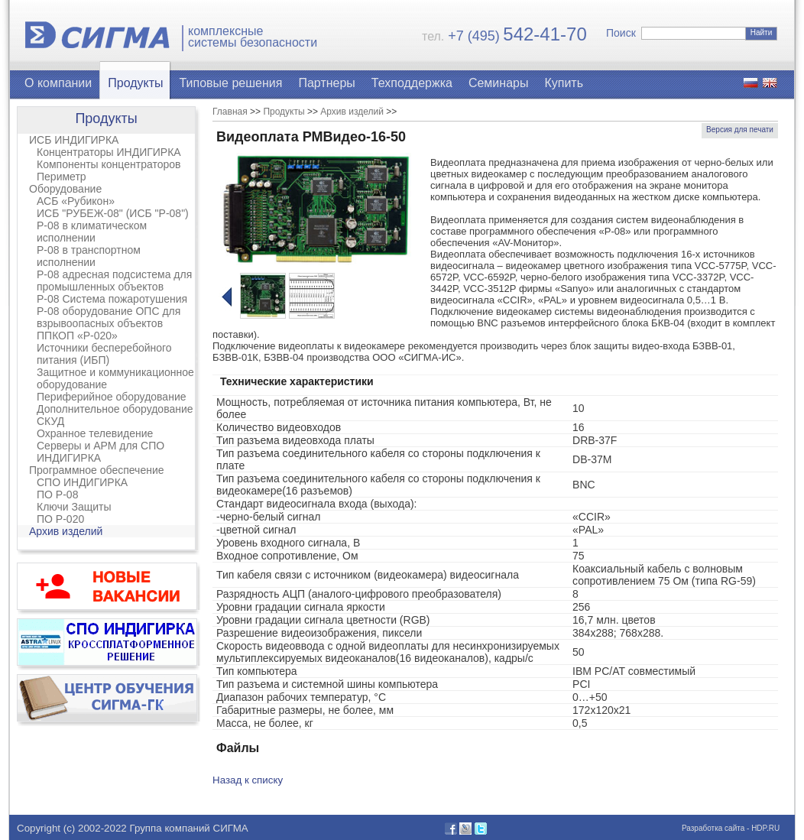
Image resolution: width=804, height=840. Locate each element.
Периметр (61, 176)
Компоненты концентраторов (108, 164)
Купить (563, 82)
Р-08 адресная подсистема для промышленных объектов (114, 280)
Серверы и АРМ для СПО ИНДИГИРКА (100, 451)
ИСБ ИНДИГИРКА (73, 140)
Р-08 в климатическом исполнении (92, 231)
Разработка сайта (713, 828)
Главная (230, 111)
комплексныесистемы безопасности (252, 37)
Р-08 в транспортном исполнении (89, 256)
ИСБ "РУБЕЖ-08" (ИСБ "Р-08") (113, 213)
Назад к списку (247, 780)
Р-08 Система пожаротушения (112, 299)
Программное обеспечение (96, 470)
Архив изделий (65, 531)
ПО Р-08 (57, 494)
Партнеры (326, 82)
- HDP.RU (762, 828)
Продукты (135, 82)
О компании (58, 82)
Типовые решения (231, 82)
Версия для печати (739, 129)
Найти (762, 32)
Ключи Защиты (74, 507)
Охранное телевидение (95, 433)
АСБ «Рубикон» (76, 201)
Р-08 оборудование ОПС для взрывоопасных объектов (108, 317)
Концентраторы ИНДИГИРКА (109, 152)
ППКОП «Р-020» (77, 335)
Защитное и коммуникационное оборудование (115, 378)
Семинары (498, 82)
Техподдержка (411, 82)
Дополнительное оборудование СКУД (115, 415)
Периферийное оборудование (111, 397)
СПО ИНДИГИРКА (82, 482)
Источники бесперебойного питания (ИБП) (104, 354)
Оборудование (65, 189)
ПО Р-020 (60, 519)
